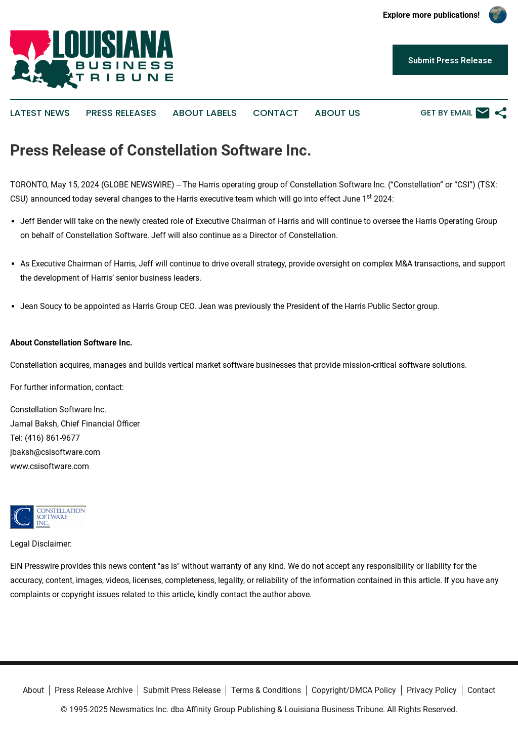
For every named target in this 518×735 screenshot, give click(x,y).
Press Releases (121, 113)
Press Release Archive (94, 690)
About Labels (204, 113)
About (33, 690)
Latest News (40, 113)
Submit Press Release (182, 690)
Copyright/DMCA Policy (354, 690)
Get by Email (455, 113)
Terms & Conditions (266, 690)
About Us (337, 113)
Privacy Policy (432, 690)
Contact (275, 113)
